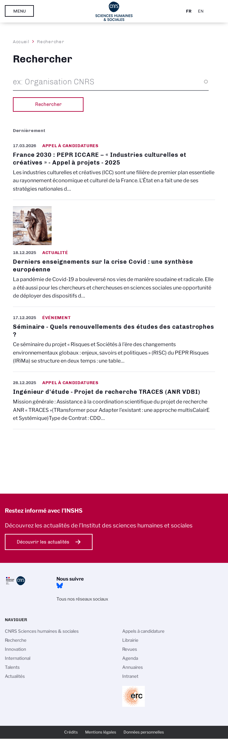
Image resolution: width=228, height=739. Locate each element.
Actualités (15, 676)
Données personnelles (144, 732)
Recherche (15, 640)
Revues (129, 649)
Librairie (130, 640)
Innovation (15, 649)
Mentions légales (100, 732)
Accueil (21, 41)
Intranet (130, 676)
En (200, 11)
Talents (12, 667)
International (17, 658)
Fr (189, 11)
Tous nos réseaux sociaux (82, 599)
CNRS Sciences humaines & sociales (42, 631)
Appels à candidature (143, 631)
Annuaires (132, 667)
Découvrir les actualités (43, 542)
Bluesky (59, 586)
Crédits (71, 732)
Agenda (130, 658)
